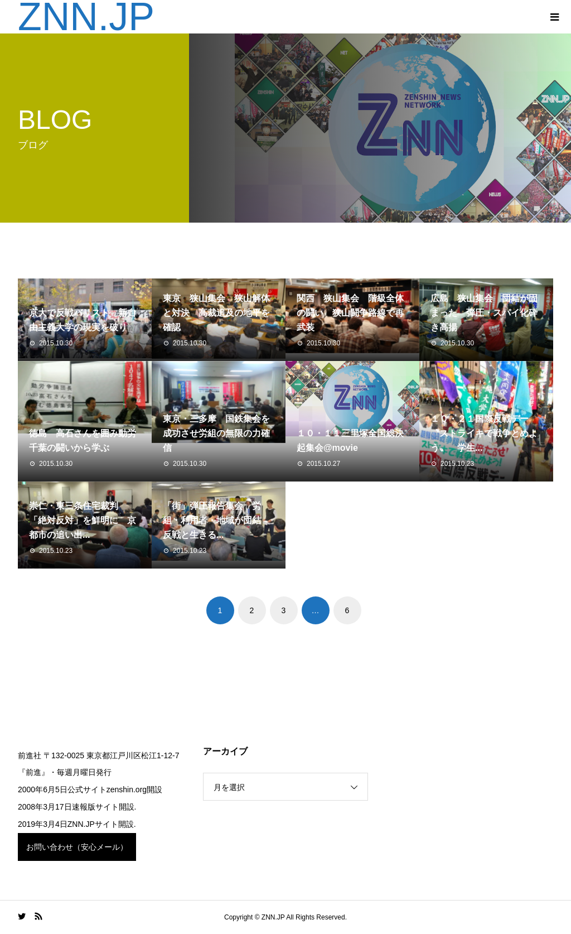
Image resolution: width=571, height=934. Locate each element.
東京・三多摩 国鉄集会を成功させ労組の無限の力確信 (216, 433)
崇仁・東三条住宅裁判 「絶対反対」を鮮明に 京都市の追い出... (82, 520)
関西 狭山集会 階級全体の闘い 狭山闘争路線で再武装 (350, 312)
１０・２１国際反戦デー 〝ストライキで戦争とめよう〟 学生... (484, 433)
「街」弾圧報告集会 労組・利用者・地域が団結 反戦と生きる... (216, 520)
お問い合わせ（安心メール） (77, 846)
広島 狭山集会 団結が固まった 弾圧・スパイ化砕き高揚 (484, 312)
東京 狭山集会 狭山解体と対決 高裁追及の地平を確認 (216, 312)
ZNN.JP (86, 16)
